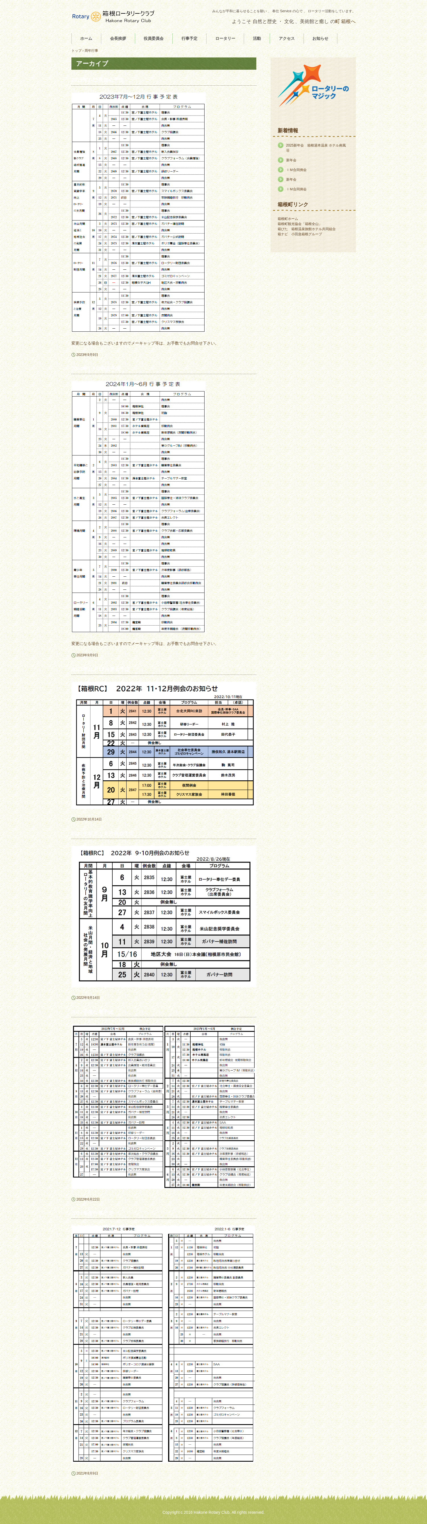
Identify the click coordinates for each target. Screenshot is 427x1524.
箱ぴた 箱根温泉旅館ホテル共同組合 (307, 229)
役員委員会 (154, 38)
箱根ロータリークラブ (114, 16)
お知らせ (320, 38)
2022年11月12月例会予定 (100, 669)
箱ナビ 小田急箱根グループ (300, 234)
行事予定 (189, 38)
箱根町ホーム (288, 219)
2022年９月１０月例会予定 (102, 833)
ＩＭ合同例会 (296, 170)
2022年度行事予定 (92, 1012)
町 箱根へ (345, 21)
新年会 (291, 160)
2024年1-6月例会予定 (96, 369)
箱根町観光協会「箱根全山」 (300, 224)
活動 (257, 38)
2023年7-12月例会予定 (97, 80)
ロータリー (225, 38)
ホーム (86, 38)
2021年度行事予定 (92, 1213)
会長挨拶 (118, 38)
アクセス (287, 38)
